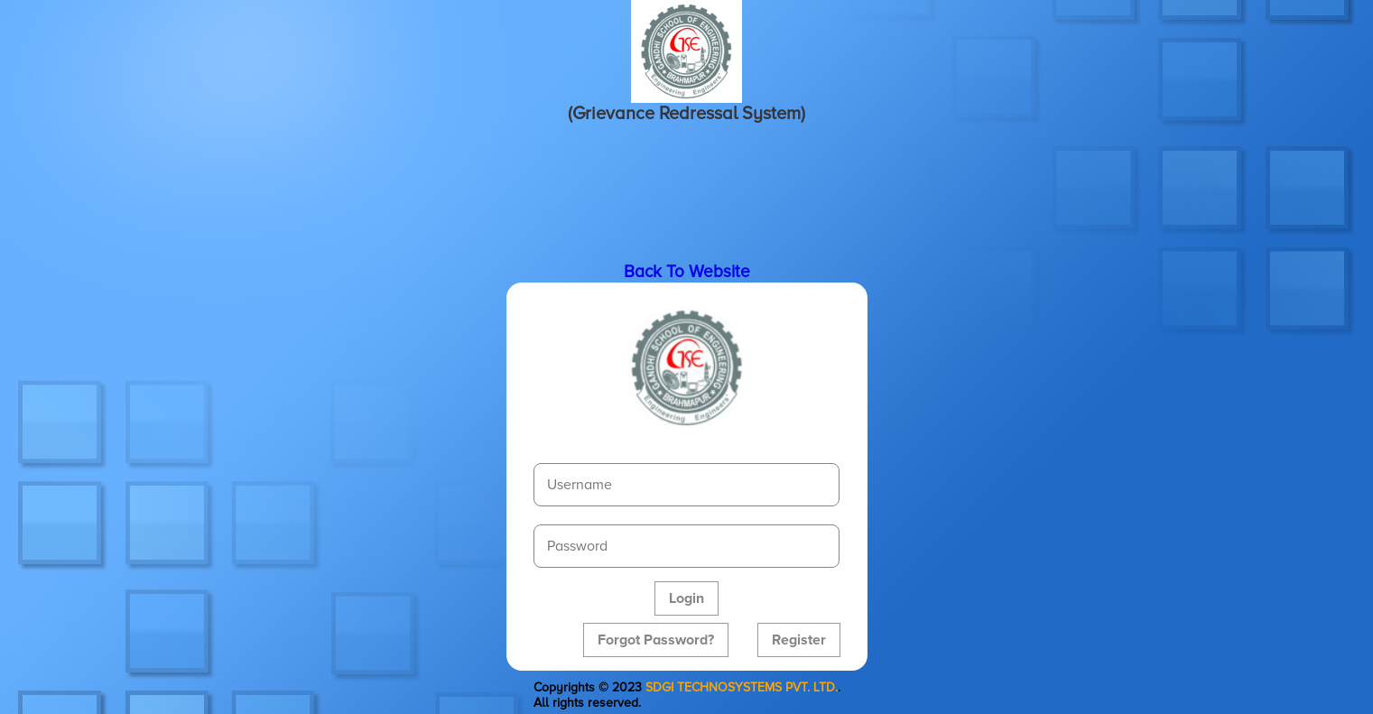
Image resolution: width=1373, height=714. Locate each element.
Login (686, 598)
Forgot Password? (656, 640)
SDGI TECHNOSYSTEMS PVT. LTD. (741, 687)
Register (799, 640)
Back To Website (687, 272)
